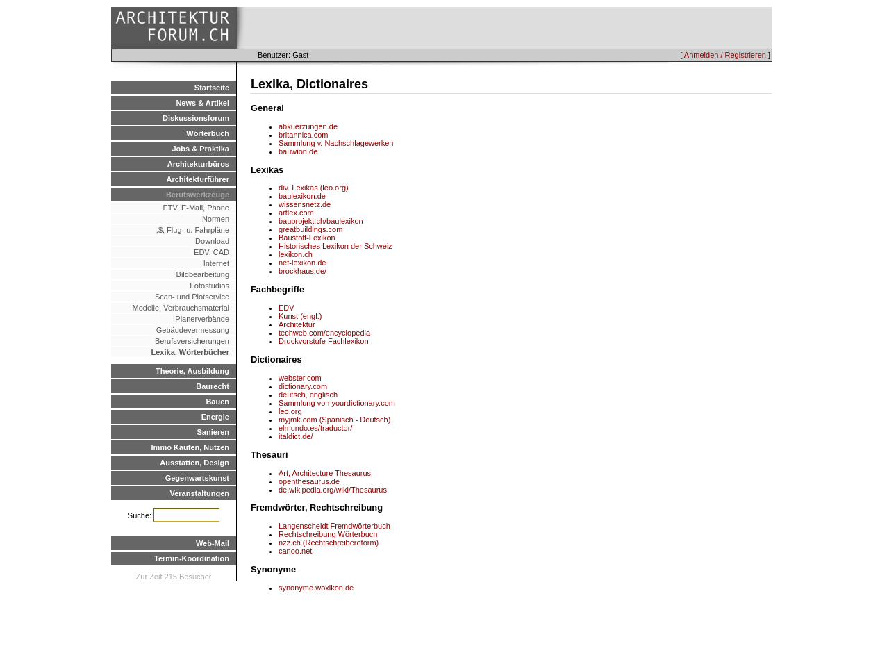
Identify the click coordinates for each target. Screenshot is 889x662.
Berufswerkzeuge (197, 194)
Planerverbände (202, 319)
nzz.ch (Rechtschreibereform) (329, 542)
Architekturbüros (198, 164)
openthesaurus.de (309, 481)
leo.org (290, 411)
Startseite (211, 87)
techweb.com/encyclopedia (324, 333)
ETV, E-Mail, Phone (196, 208)
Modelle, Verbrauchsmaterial (181, 308)
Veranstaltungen (199, 493)
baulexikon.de (302, 196)
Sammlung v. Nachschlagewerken (336, 143)
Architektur (297, 324)
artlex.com (296, 212)
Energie (215, 417)
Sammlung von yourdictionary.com (337, 403)
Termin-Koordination (191, 558)
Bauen (217, 401)
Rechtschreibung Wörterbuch (328, 534)
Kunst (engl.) (300, 316)
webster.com (300, 378)
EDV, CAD (211, 252)
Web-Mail (212, 543)
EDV (286, 308)
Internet (216, 263)
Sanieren (213, 432)
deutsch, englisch (308, 394)
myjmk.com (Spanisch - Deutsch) (334, 419)
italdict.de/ (296, 436)
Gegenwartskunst (197, 478)
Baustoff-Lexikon (307, 237)
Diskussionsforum (196, 118)
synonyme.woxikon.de (316, 588)
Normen (215, 219)
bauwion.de (298, 151)
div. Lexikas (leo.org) (314, 187)
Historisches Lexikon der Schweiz (335, 246)
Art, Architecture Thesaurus (325, 473)
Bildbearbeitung (202, 274)
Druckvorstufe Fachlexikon (324, 341)
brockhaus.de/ (302, 271)
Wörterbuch (207, 133)
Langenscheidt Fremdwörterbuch (334, 526)
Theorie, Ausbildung (192, 371)
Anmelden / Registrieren (725, 55)
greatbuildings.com (310, 229)
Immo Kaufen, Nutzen (190, 447)
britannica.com (304, 135)
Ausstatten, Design (194, 462)
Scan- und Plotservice (192, 296)
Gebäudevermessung (192, 330)
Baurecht (212, 386)
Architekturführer (198, 179)
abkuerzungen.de (308, 126)
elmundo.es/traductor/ (315, 428)
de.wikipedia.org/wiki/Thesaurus (333, 490)
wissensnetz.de (305, 204)
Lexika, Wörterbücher (190, 352)
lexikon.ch (296, 254)
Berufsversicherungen (192, 341)
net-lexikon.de (302, 262)
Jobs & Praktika (200, 148)
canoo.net (295, 551)
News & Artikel (202, 103)
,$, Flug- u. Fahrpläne (189, 230)
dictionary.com (303, 386)
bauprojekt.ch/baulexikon (321, 221)
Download (212, 241)
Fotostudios (209, 285)
